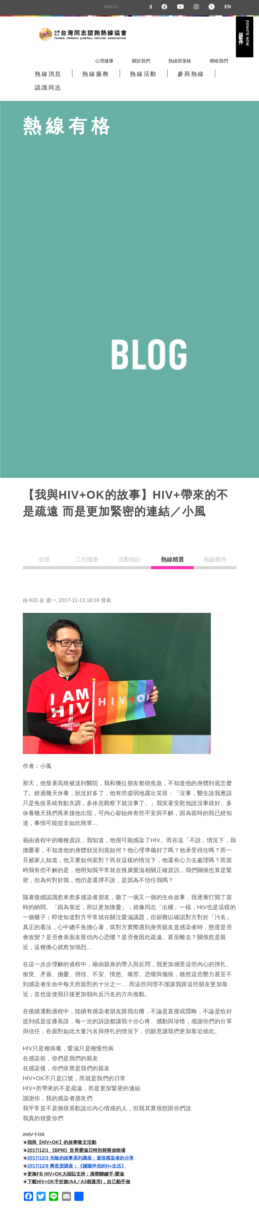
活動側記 (129, 550)
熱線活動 (126, 77)
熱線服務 (85, 77)
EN (228, 6)
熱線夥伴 (215, 550)
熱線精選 (172, 550)
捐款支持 (244, 33)
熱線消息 (45, 77)
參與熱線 (167, 77)
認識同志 (208, 77)
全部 (44, 550)
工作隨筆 (87, 550)
